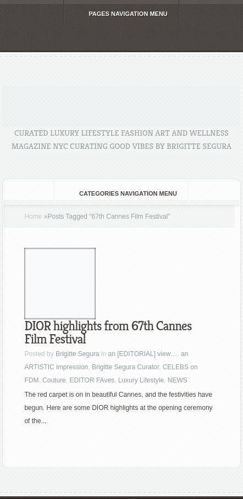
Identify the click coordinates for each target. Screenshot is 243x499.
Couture (54, 380)
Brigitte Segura (77, 354)
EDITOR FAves (91, 380)
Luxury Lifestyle (141, 380)
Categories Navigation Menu (120, 193)
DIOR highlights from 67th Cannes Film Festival (107, 332)
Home (33, 216)
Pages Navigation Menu (121, 13)
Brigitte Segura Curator (125, 367)
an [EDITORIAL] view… (143, 354)
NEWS (177, 380)
